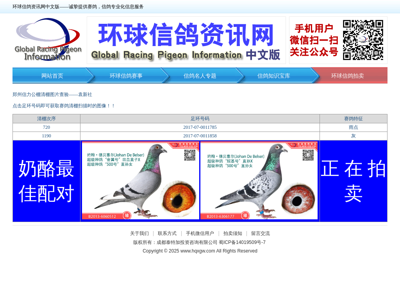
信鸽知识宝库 (273, 76)
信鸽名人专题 (200, 76)
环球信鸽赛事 (126, 76)
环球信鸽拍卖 (347, 76)
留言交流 (260, 233)
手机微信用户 (200, 233)
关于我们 (139, 233)
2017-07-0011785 (200, 127)
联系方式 (167, 233)
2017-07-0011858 (200, 136)
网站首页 (52, 76)
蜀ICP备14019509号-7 (242, 242)
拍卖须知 (234, 233)
